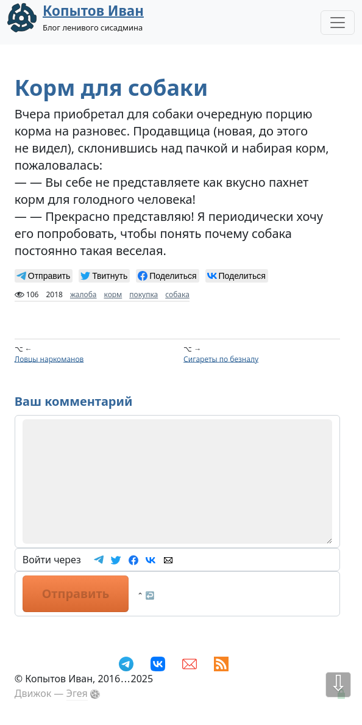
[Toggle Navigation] (338, 22)
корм (113, 294)
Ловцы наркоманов (49, 358)
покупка (143, 294)
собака (177, 294)
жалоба (83, 294)
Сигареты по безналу (220, 358)
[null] (44, 276)
